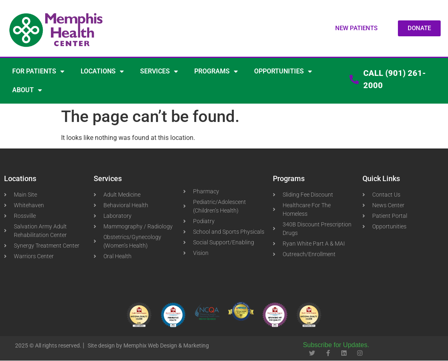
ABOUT (27, 90)
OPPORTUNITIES (283, 71)
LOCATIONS (102, 71)
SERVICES (159, 71)
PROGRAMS (216, 71)
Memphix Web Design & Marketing (166, 345)
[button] (356, 28)
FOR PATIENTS (38, 71)
